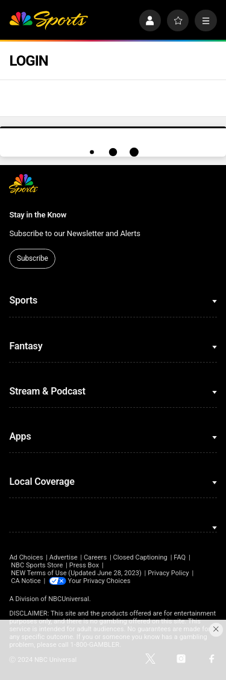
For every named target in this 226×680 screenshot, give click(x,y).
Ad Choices (26, 557)
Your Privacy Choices (99, 581)
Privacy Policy (168, 573)
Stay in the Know (37, 214)
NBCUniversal (68, 599)
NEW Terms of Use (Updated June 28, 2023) (76, 573)
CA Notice (26, 581)
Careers (95, 557)
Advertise (63, 557)
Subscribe (32, 258)
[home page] (48, 21)
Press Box (84, 565)
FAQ (180, 557)
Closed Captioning (140, 557)
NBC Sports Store (37, 565)
